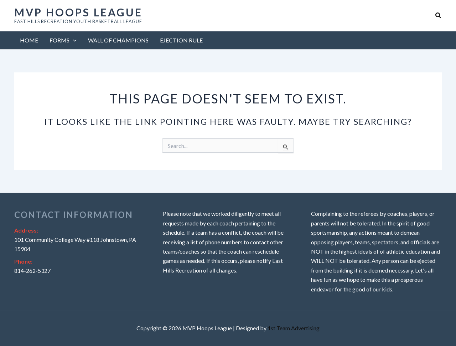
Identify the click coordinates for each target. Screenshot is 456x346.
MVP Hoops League (78, 12)
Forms (63, 40)
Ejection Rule (181, 40)
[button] (438, 15)
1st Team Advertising (294, 328)
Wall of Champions (118, 40)
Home (29, 40)
